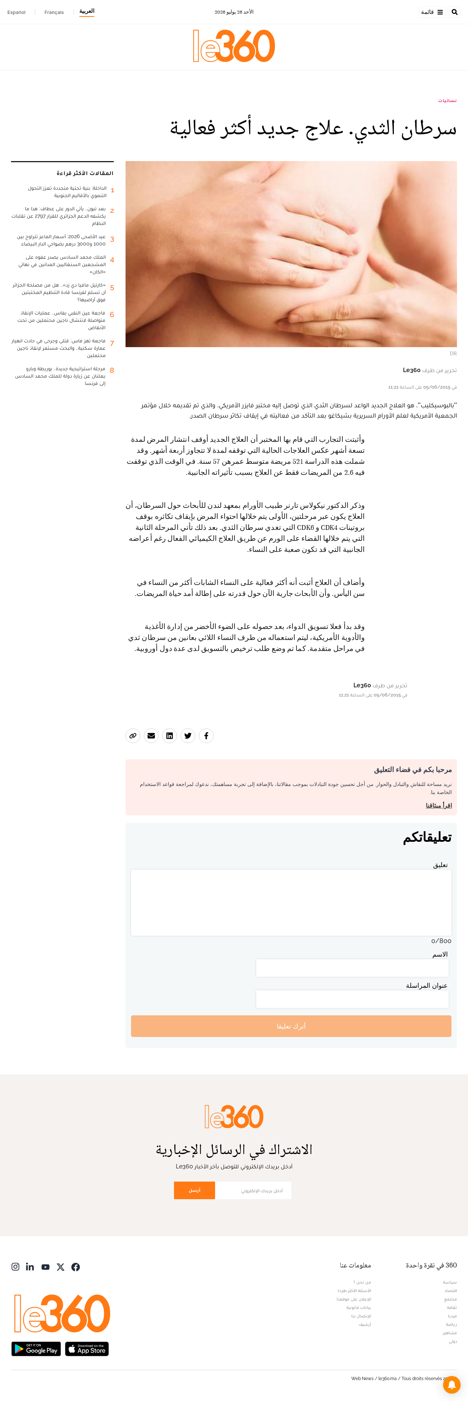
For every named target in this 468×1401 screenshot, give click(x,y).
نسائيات (447, 100)
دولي (453, 1341)
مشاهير (450, 1332)
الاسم (440, 954)
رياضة (451, 1324)
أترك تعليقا (291, 1026)
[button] (452, 1385)
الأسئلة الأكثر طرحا (354, 1290)
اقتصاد (451, 1290)
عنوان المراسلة (427, 985)
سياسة (450, 1282)
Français (54, 12)
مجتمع (450, 1299)
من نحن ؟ (362, 1282)
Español (16, 12)
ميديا (452, 1315)
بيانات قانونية (359, 1307)
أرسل (194, 1190)
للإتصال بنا (361, 1315)
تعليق (440, 865)
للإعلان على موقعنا (354, 1299)
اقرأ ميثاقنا (439, 805)
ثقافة (452, 1307)
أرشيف (365, 1324)
